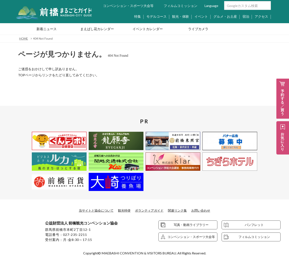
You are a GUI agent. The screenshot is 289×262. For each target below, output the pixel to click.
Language (211, 6)
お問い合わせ (204, 210)
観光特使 (123, 210)
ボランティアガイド (149, 210)
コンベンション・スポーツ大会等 (128, 6)
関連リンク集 (179, 210)
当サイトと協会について (93, 210)
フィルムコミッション (180, 6)
